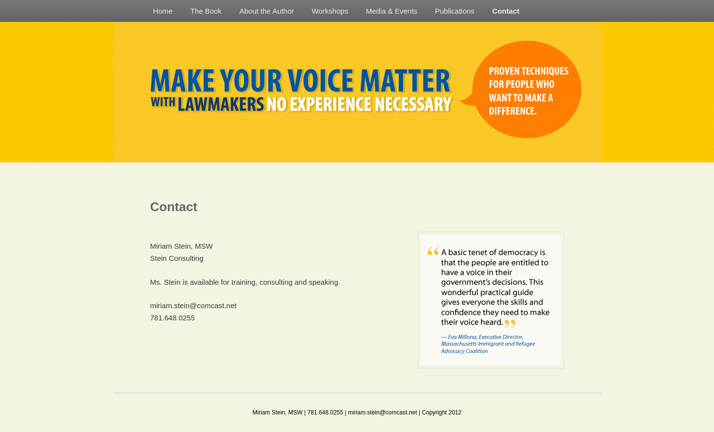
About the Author (266, 11)
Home (163, 11)
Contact (505, 11)
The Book (206, 11)
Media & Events (391, 11)
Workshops (330, 11)
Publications (454, 11)
